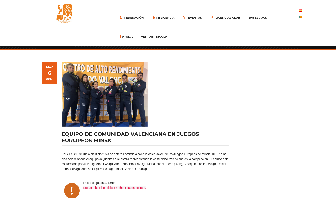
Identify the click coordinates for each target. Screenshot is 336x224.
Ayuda (126, 36)
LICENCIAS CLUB (225, 17)
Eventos (192, 17)
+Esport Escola (154, 36)
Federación (132, 17)
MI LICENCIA (164, 17)
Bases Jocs (258, 17)
